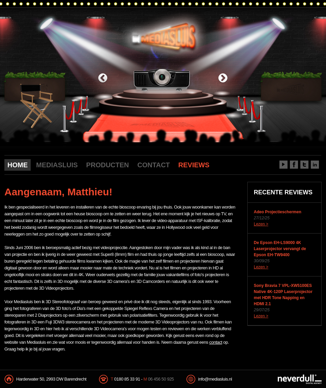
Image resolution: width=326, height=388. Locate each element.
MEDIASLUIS (57, 165)
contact (215, 342)
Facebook (294, 165)
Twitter (304, 165)
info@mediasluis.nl (215, 379)
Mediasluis (163, 36)
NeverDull (300, 379)
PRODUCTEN (107, 165)
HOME (17, 165)
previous (103, 78)
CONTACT (153, 165)
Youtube (283, 165)
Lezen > (261, 224)
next (223, 78)
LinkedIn (315, 165)
